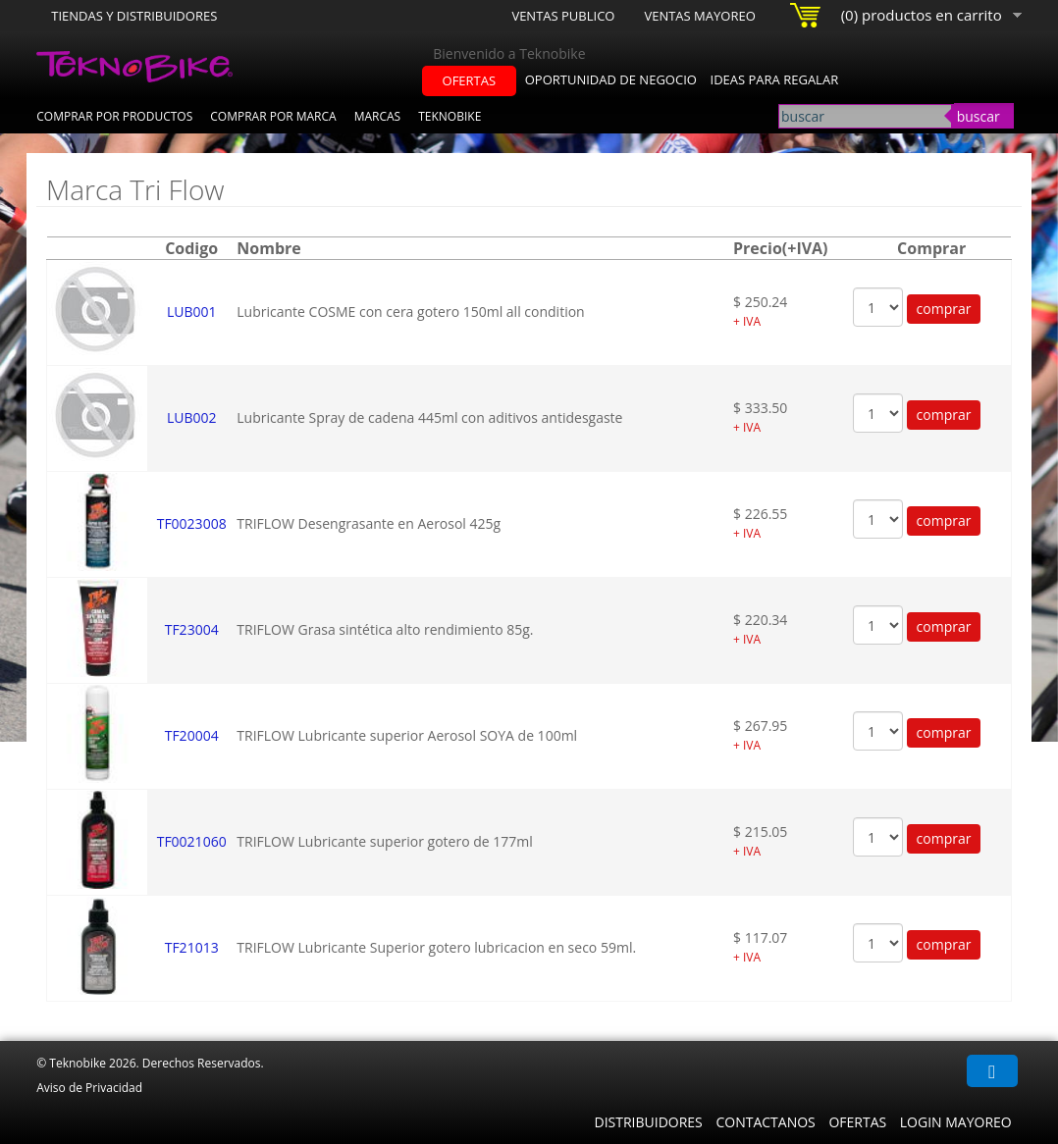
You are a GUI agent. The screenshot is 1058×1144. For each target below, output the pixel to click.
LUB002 (192, 417)
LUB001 (192, 311)
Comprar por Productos (114, 116)
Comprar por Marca (273, 116)
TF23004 (192, 629)
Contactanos (765, 1122)
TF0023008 (192, 523)
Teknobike (449, 116)
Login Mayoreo (956, 1122)
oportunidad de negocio (611, 79)
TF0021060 (192, 841)
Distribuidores (648, 1122)
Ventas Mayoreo (699, 16)
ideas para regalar (775, 79)
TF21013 (192, 947)
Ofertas (857, 1122)
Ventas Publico (562, 16)
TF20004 (192, 735)
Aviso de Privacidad (89, 1087)
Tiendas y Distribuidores (134, 16)
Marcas (377, 116)
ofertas (470, 80)
